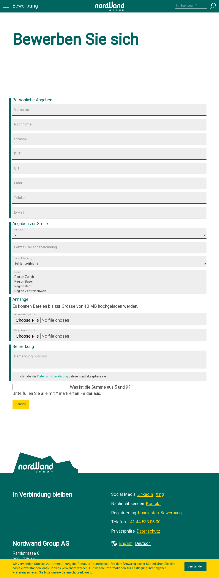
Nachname (23, 124)
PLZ (17, 153)
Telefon (20, 197)
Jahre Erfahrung (23, 258)
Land (18, 183)
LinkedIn (145, 494)
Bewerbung (25, 6)
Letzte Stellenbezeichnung (35, 247)
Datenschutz (148, 531)
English (125, 543)
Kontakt (153, 504)
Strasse (20, 139)
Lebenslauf (25, 315)
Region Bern (109, 286)
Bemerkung (30, 356)
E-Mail (19, 212)
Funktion (19, 230)
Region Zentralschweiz (109, 291)
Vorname (21, 109)
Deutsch (143, 543)
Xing (160, 494)
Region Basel (109, 281)
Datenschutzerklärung (52, 376)
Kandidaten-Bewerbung (160, 513)
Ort (16, 168)
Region (17, 272)
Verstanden (195, 566)
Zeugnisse (24, 330)
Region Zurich (109, 277)
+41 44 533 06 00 (144, 522)
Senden (21, 404)
